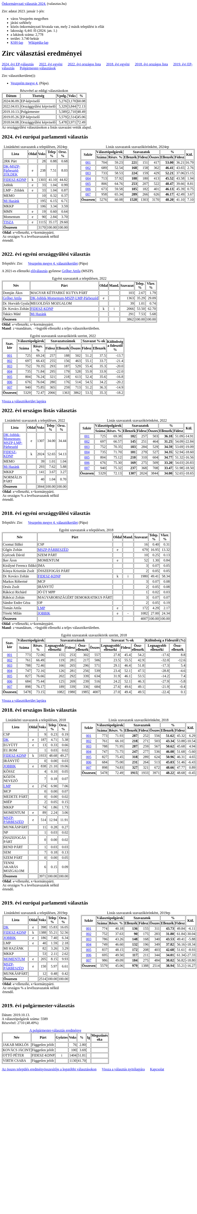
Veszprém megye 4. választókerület (53, 263)
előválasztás (39, 271)
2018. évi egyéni (118, 64)
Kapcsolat (157, 1069)
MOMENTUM (14, 959)
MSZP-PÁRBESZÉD (53, 550)
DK (6, 740)
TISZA (8, 222)
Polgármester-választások (38, 68)
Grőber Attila (71, 271)
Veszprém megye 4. (24, 83)
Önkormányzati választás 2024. (24, 4)
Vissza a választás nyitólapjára (123, 1069)
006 (88, 189)
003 (88, 173)
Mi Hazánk (11, 201)
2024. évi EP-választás (18, 64)
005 (88, 184)
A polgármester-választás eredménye (55, 1030)
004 (88, 178)
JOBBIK (44, 613)
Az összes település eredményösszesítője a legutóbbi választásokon (49, 1069)
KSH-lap (17, 42)
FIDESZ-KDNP (15, 180)
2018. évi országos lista (151, 64)
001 (88, 162)
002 (88, 168)
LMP (41, 608)
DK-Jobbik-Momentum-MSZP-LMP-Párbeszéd (64, 298)
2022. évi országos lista (84, 64)
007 (88, 194)
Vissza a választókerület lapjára (24, 401)
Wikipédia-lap (38, 42)
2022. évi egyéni (50, 64)
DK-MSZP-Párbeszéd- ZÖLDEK (12, 170)
